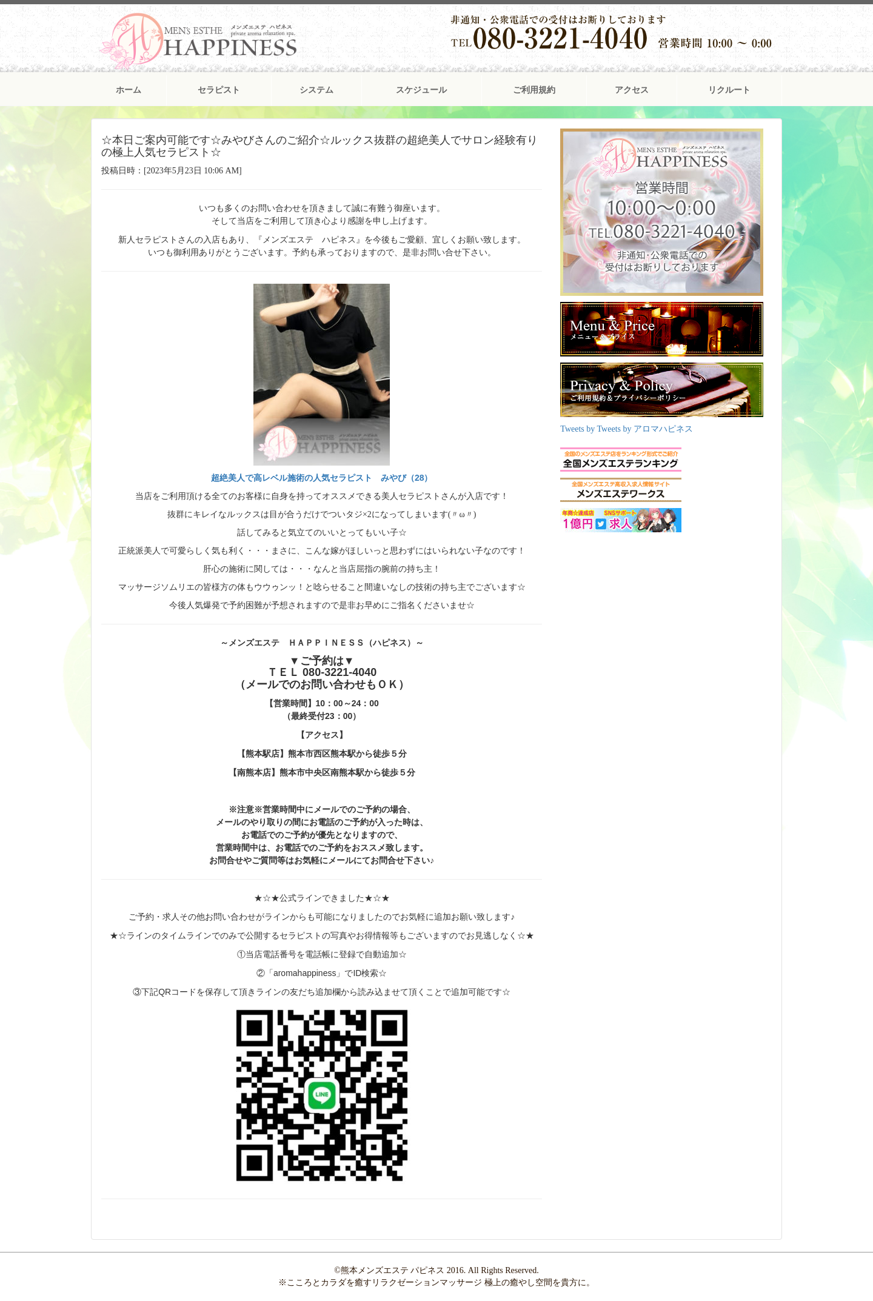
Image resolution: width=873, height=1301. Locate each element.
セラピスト (219, 90)
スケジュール (421, 90)
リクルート (729, 90)
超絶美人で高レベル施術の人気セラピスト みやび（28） (322, 478)
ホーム (128, 90)
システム (316, 90)
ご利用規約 (534, 90)
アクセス (632, 90)
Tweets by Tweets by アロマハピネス (626, 428)
